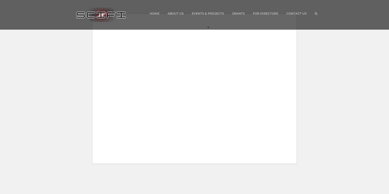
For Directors (265, 13)
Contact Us (296, 13)
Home (154, 13)
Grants (238, 13)
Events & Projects (208, 19)
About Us (175, 13)
